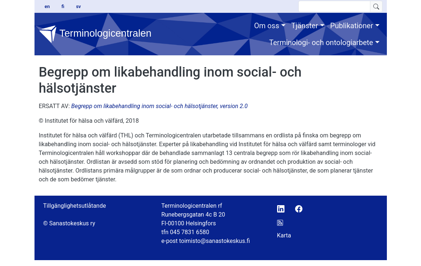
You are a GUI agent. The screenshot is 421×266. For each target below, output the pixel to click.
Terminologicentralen (92, 34)
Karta (284, 235)
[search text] (334, 6)
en (47, 6)
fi (63, 6)
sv (78, 6)
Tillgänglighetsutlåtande (74, 205)
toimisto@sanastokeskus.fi (214, 240)
